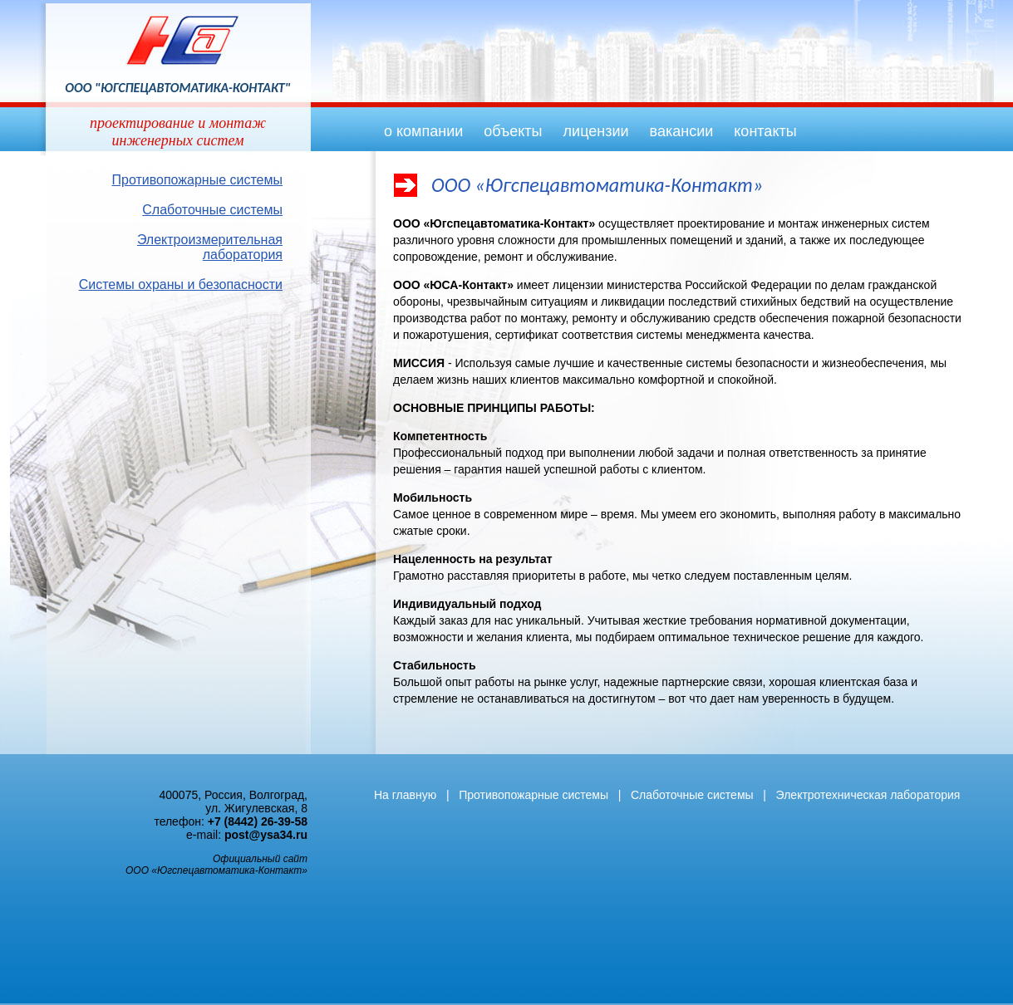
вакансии (682, 131)
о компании (423, 131)
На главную (405, 795)
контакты (765, 131)
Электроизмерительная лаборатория (210, 247)
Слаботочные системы (212, 210)
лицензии (596, 131)
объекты (513, 131)
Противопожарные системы (197, 180)
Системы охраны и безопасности (181, 284)
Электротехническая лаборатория (868, 795)
